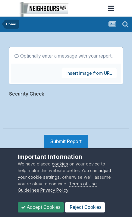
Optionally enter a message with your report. (63, 56)
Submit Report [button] (66, 141)
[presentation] (55, 110)
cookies (60, 163)
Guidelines (28, 190)
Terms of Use (83, 183)
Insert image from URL (89, 73)
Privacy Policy (54, 190)
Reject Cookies (85, 207)
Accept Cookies (41, 207)
